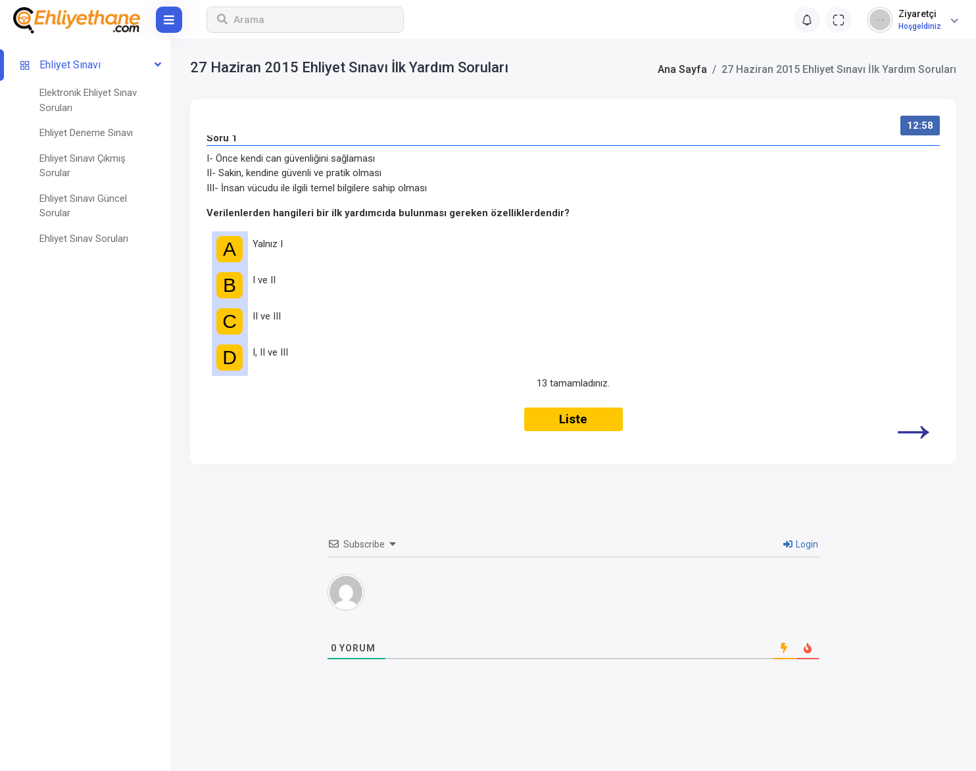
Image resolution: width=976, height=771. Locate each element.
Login (800, 544)
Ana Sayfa (682, 69)
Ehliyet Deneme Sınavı (86, 133)
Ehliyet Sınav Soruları (83, 239)
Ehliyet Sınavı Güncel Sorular (83, 206)
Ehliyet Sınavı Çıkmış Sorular (82, 165)
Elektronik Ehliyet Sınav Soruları (88, 100)
